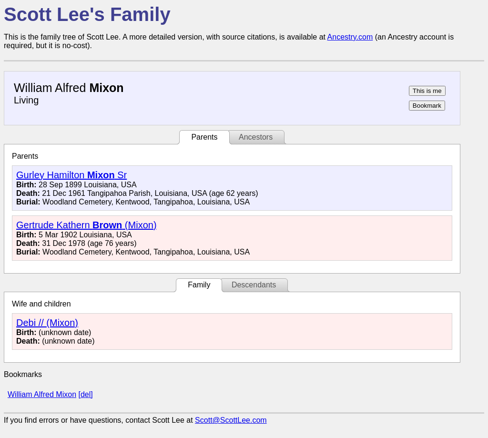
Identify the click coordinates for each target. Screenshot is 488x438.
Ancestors (256, 137)
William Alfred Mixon (42, 394)
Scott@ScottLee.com (231, 420)
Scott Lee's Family (87, 14)
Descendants (254, 285)
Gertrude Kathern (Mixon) (86, 225)
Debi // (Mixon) (47, 322)
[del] (85, 394)
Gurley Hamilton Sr (71, 175)
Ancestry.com (350, 37)
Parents (204, 137)
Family (199, 285)
